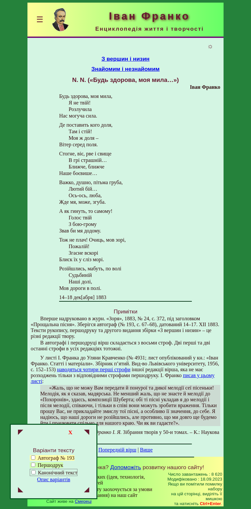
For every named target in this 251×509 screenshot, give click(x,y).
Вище (146, 450)
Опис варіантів (53, 479)
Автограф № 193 (53, 458)
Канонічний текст (57, 472)
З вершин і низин (125, 59)
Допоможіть (125, 467)
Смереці (83, 501)
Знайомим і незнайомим (126, 69)
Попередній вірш (117, 450)
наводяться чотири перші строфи (93, 369)
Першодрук (47, 465)
